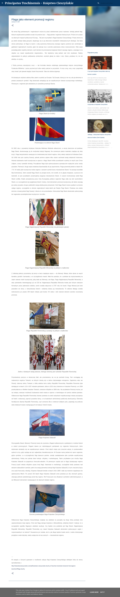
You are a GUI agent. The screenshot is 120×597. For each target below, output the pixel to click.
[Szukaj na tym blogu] (109, 3)
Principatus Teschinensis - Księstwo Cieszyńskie (39, 3)
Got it (102, 592)
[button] (12, 25)
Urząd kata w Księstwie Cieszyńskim (97, 104)
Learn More (94, 592)
